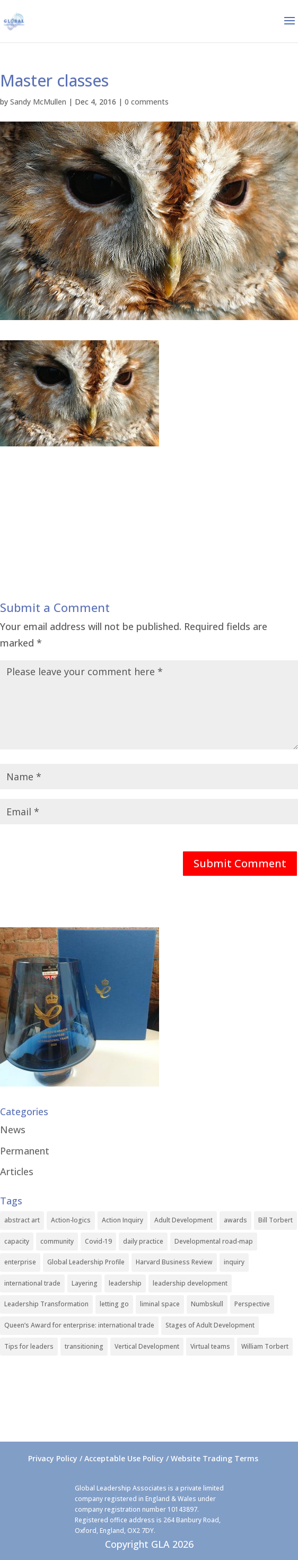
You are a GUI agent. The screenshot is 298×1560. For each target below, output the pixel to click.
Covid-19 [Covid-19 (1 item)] (98, 1241)
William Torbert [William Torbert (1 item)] (264, 1346)
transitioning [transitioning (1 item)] (84, 1346)
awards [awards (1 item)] (235, 1220)
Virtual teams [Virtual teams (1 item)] (210, 1346)
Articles (16, 1171)
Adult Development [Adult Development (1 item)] (183, 1220)
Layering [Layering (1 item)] (85, 1283)
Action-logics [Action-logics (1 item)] (71, 1220)
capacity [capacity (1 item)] (16, 1241)
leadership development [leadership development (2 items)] (190, 1283)
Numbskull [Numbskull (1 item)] (207, 1303)
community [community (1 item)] (57, 1241)
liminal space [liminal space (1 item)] (160, 1303)
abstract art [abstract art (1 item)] (22, 1220)
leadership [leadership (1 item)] (125, 1283)
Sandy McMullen (38, 102)
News (12, 1129)
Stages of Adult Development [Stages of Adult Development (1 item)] (210, 1325)
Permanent (24, 1150)
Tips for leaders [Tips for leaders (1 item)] (29, 1346)
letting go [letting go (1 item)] (114, 1303)
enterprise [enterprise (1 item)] (20, 1261)
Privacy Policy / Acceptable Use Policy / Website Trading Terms (143, 1458)
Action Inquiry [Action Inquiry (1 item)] (122, 1220)
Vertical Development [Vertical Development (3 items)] (147, 1346)
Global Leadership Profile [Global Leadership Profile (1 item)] (86, 1261)
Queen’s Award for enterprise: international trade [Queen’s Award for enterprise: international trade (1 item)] (79, 1325)
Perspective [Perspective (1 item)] (252, 1303)
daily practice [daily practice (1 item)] (143, 1241)
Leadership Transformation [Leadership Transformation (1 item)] (46, 1303)
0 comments (147, 102)
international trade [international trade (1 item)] (32, 1283)
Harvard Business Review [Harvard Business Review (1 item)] (174, 1261)
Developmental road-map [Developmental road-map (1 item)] (213, 1241)
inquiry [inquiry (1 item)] (234, 1261)
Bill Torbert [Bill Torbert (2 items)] (275, 1220)
